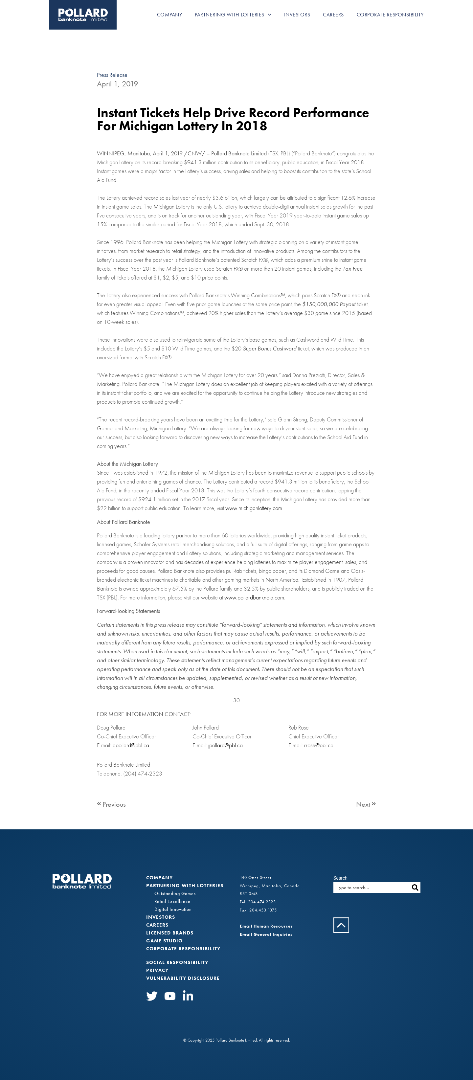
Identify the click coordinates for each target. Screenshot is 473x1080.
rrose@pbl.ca (318, 745)
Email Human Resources (266, 926)
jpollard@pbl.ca (225, 745)
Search (340, 878)
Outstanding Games (175, 893)
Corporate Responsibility (390, 14)
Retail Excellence (172, 901)
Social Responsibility (177, 962)
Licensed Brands (169, 933)
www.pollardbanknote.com (254, 597)
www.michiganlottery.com (253, 508)
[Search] (415, 887)
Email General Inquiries (266, 934)
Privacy (157, 970)
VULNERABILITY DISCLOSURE (183, 978)
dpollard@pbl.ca (131, 745)
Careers (333, 14)
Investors (297, 14)
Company (169, 14)
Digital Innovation (173, 909)
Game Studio (164, 940)
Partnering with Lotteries (233, 15)
